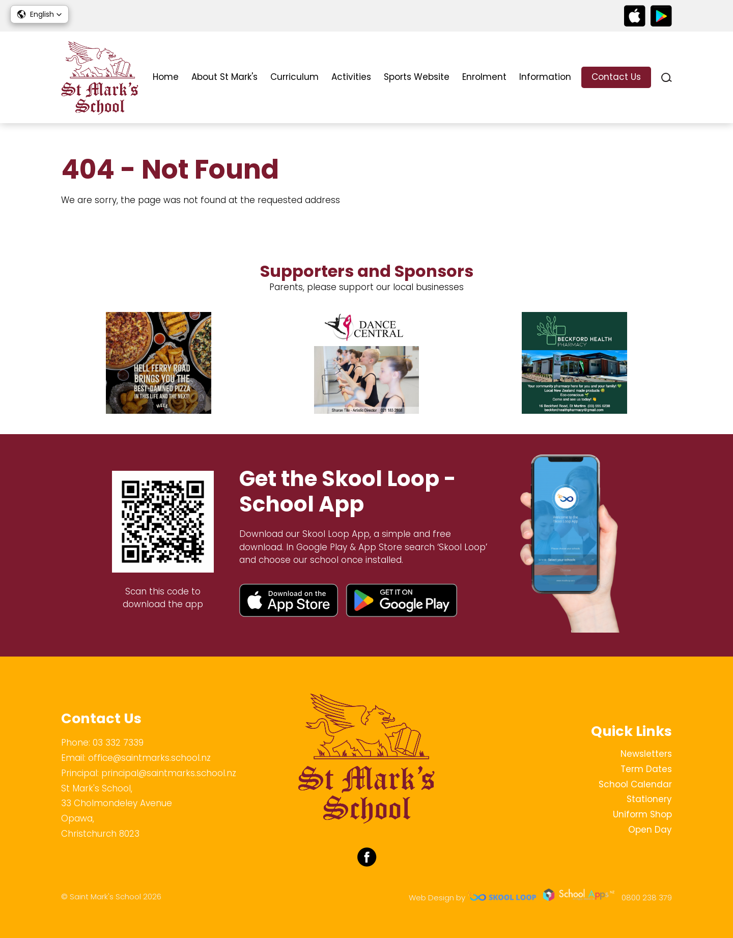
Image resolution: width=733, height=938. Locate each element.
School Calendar (635, 784)
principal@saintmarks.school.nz (168, 773)
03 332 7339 (118, 742)
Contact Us (616, 77)
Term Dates (646, 769)
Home (166, 77)
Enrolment (484, 77)
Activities (351, 77)
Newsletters (646, 754)
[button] (39, 14)
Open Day (650, 829)
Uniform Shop (642, 814)
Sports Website (416, 77)
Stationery (649, 799)
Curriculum (294, 77)
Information (545, 77)
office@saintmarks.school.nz (149, 758)
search (666, 77)
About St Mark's (224, 77)
